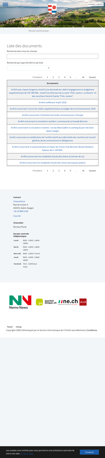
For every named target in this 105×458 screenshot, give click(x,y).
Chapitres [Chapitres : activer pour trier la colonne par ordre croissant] (50, 83)
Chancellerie (19, 308)
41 (83, 77)
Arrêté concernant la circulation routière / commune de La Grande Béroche (24, 167)
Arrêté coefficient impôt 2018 (24, 118)
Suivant (92, 77)
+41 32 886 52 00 (20, 318)
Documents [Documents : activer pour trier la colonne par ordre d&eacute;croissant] (24, 83)
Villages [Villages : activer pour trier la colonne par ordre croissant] (92, 83)
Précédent (37, 77)
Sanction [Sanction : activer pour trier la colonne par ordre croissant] (78, 83)
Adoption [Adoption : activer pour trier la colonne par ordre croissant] (66, 83)
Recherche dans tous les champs (22, 51)
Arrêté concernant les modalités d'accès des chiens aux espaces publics (24, 266)
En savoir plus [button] (26, 453)
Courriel (17, 323)
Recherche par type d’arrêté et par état (25, 62)
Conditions (92, 437)
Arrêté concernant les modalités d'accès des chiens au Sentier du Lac (24, 254)
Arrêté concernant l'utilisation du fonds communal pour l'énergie (24, 154)
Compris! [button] (89, 452)
